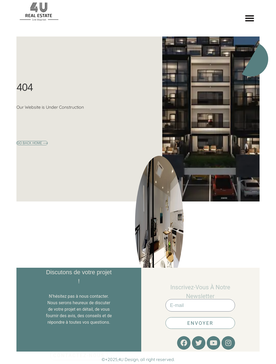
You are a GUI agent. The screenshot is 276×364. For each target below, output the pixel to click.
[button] (249, 18)
